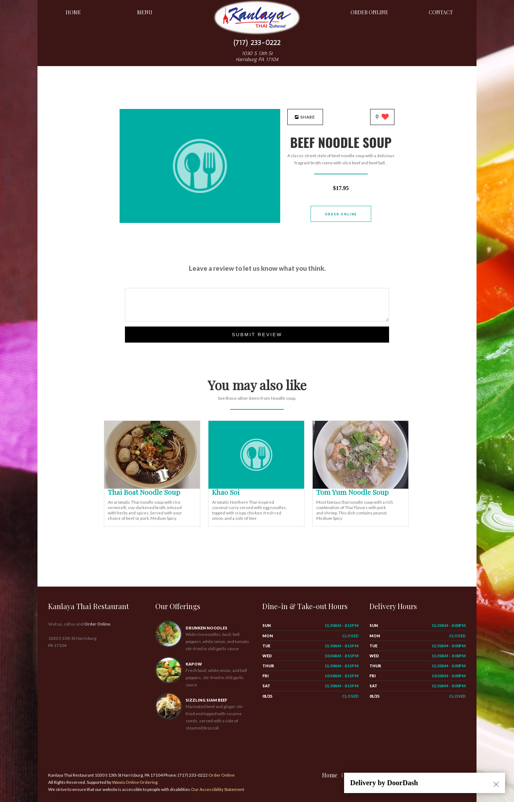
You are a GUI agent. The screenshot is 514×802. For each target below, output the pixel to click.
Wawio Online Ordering (134, 782)
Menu (144, 12)
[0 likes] (382, 117)
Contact (441, 12)
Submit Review (257, 334)
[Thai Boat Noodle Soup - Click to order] (152, 487)
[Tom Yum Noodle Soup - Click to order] (360, 487)
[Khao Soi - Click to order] (256, 487)
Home (73, 12)
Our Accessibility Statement (217, 789)
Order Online (369, 12)
